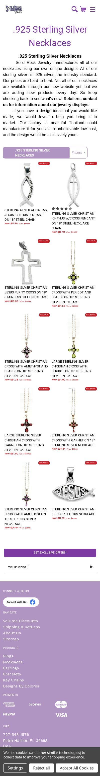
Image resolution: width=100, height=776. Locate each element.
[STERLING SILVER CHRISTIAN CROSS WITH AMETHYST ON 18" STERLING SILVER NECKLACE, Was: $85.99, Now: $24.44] (26, 484)
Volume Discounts (20, 620)
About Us (12, 633)
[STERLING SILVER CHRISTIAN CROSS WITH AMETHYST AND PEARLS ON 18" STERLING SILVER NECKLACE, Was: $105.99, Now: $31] (26, 337)
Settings (15, 768)
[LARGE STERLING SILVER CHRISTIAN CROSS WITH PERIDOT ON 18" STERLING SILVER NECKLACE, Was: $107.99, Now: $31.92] (74, 337)
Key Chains (13, 680)
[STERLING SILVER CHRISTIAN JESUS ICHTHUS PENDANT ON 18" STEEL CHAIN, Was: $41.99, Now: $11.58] (26, 185)
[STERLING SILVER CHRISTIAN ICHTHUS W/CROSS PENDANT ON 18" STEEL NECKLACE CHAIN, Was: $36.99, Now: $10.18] (74, 185)
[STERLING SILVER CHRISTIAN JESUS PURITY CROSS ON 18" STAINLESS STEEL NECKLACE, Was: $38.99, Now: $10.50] (26, 263)
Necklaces (13, 662)
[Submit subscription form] (91, 567)
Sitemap (11, 639)
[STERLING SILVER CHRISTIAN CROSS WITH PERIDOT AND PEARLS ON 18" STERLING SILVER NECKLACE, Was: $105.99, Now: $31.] (74, 263)
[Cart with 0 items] (83, 9)
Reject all (41, 768)
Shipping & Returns (21, 627)
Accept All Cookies (77, 768)
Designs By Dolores (21, 686)
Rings (8, 656)
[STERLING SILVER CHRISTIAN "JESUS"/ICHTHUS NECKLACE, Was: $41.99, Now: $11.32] (74, 484)
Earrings (11, 668)
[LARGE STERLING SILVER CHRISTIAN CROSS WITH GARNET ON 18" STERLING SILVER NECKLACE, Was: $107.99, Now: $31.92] (26, 411)
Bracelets (12, 674)
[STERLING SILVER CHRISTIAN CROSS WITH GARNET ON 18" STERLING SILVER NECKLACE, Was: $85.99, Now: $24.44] (74, 411)
